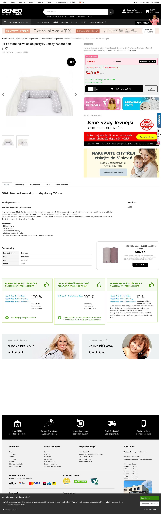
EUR (81, 2)
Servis (31, 2)
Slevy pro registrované (97, 22)
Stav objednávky (60, 2)
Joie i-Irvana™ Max (86, 457)
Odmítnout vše (149, 509)
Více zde (140, 264)
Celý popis (132, 50)
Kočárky (72, 17)
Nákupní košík (154, 12)
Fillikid (25, 52)
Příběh (55, 22)
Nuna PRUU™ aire (85, 461)
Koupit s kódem (147, 61)
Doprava (22, 2)
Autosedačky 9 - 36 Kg (84, 17)
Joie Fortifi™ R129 (85, 459)
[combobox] (78, 12)
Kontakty (73, 2)
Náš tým (74, 22)
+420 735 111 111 (135, 457)
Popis (7, 184)
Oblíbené (47, 457)
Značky (13, 2)
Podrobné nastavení (149, 504)
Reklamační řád (15, 466)
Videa (49, 2)
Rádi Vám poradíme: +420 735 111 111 (146, 2)
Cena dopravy (63, 184)
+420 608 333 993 (145, 459)
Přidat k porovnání (93, 115)
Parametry (20, 184)
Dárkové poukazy (43, 22)
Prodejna (40, 2)
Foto (49, 184)
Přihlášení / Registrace (134, 12)
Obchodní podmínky (16, 464)
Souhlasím (145, 498)
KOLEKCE (65, 17)
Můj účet (132, 10)
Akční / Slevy (146, 23)
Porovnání (48, 459)
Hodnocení (36, 184)
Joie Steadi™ (84, 452)
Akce (5, 2)
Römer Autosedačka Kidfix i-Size (91, 454)
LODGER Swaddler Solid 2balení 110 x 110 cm (140, 247)
